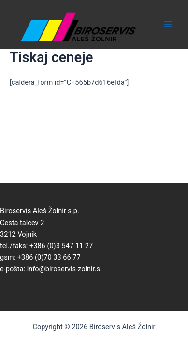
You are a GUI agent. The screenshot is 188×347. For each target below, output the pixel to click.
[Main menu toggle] (168, 24)
